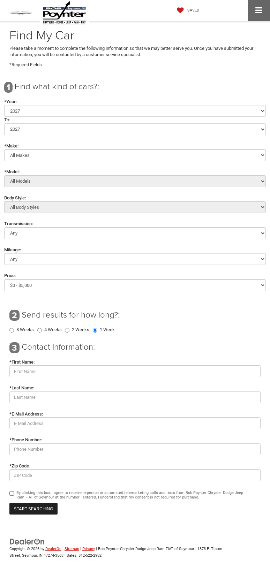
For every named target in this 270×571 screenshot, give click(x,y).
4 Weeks (53, 330)
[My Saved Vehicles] (186, 10)
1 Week (107, 330)
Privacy (88, 549)
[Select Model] (135, 181)
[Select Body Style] (135, 207)
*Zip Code (19, 466)
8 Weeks (25, 330)
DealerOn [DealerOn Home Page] (53, 549)
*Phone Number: (25, 439)
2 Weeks (80, 330)
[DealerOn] (27, 541)
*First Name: (22, 362)
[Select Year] (135, 111)
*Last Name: (21, 387)
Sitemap (72, 549)
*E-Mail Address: (26, 414)
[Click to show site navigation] (259, 10)
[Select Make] (135, 155)
